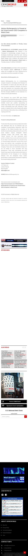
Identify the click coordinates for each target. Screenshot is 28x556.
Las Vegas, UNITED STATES (7, 6)
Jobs (3, 535)
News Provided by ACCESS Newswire (12, 22)
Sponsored (5, 250)
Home (2, 21)
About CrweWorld (8, 521)
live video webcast (6, 67)
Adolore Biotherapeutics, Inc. (9, 51)
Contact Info (6, 542)
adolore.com (17, 69)
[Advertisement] (14, 223)
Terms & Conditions (6, 530)
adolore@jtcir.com (5, 170)
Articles (8, 21)
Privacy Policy (5, 527)
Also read (5, 347)
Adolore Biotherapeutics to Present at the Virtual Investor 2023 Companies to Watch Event (14, 30)
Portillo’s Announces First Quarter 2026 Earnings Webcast (6, 366)
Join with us (6, 491)
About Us (4, 525)
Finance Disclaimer (6, 532)
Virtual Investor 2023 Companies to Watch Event (13, 60)
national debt (14, 413)
